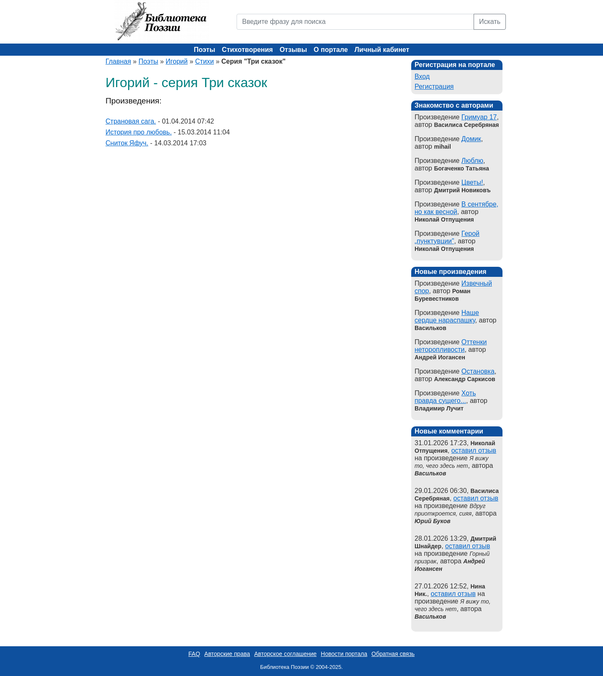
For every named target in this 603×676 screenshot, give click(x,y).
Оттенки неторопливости (451, 345)
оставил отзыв (473, 450)
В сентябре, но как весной (456, 208)
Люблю (472, 160)
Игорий (177, 61)
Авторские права (227, 653)
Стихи (204, 61)
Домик (471, 138)
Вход (422, 76)
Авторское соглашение (285, 653)
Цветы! (472, 182)
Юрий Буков (433, 521)
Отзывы (293, 49)
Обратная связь (393, 653)
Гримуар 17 (479, 117)
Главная (118, 61)
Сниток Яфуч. (127, 143)
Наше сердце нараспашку (447, 316)
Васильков (430, 473)
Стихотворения (247, 49)
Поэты (204, 49)
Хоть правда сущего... (445, 397)
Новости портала (344, 653)
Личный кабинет (382, 49)
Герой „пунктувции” (447, 237)
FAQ (194, 653)
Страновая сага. (131, 121)
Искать (489, 21)
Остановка (478, 371)
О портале (331, 49)
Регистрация (434, 86)
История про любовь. (139, 132)
